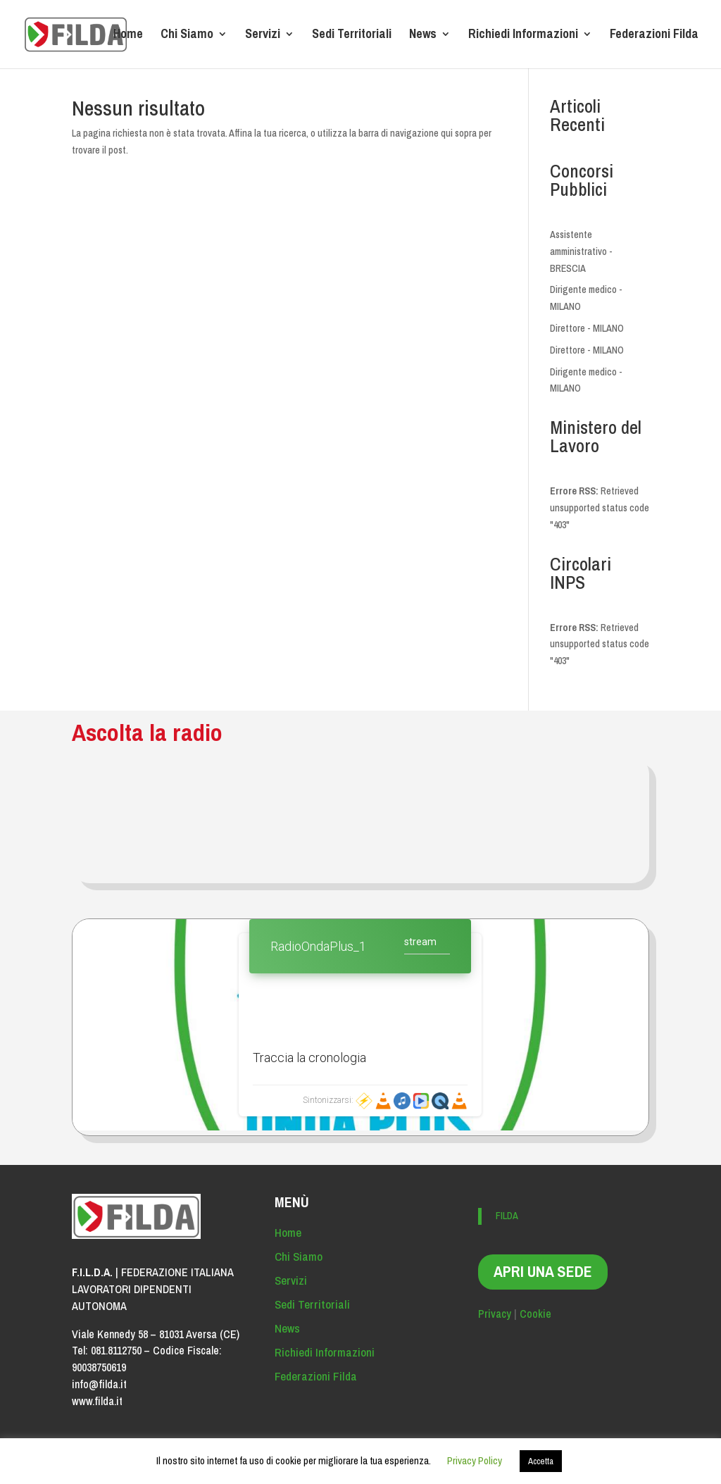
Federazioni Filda (654, 36)
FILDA (507, 1215)
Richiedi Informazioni (523, 36)
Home (128, 36)
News (423, 36)
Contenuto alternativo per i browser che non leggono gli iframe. (360, 1024)
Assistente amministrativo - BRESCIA (581, 251)
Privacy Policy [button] (474, 1460)
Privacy (494, 1313)
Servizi (262, 36)
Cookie (535, 1313)
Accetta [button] (540, 1461)
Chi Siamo (187, 36)
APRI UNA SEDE (543, 1271)
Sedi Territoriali (351, 36)
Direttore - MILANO (587, 328)
